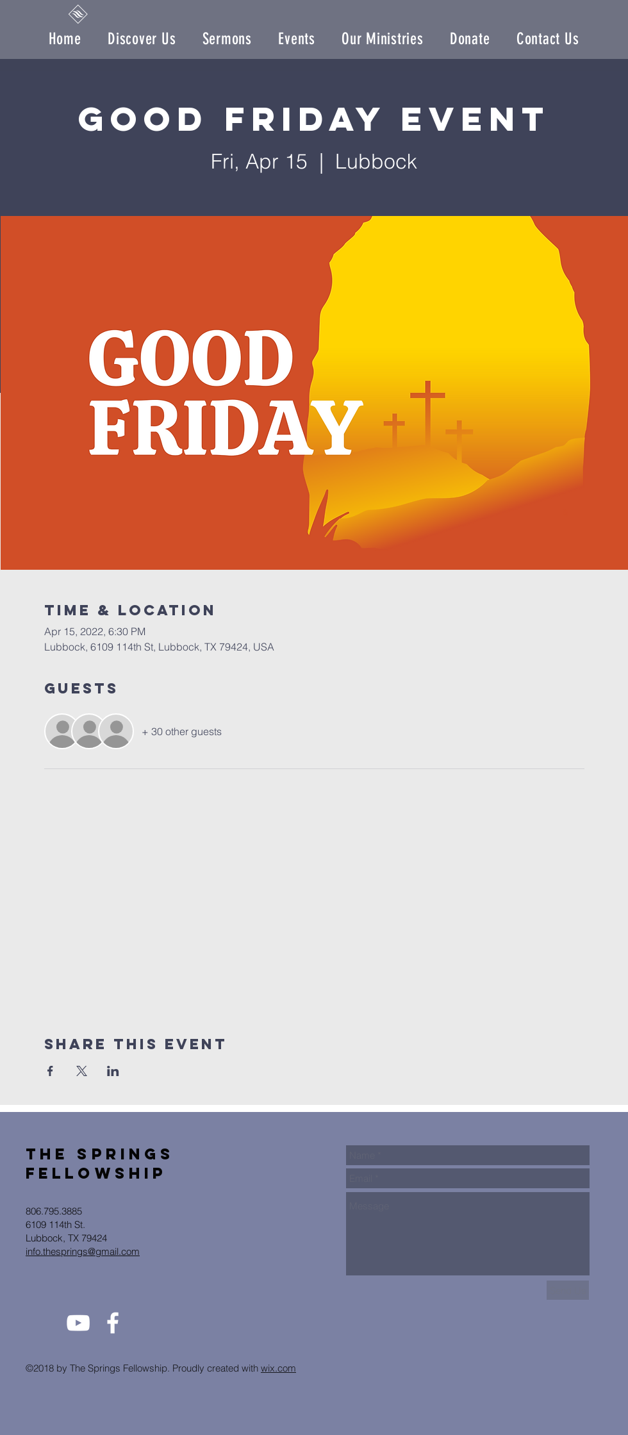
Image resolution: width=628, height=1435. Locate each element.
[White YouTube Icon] (78, 1323)
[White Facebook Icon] (113, 1323)
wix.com (278, 1368)
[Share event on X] (82, 1071)
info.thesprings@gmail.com (83, 1251)
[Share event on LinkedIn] (113, 1071)
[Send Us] (568, 1290)
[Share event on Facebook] (50, 1071)
